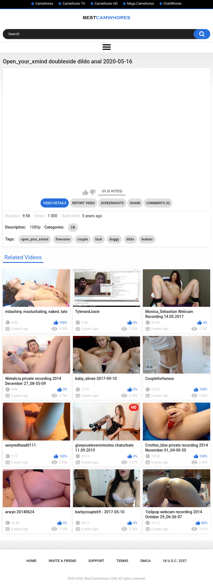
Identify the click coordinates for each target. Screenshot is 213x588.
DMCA (145, 561)
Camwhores (44, 4)
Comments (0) (158, 203)
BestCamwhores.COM (100, 579)
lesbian (147, 239)
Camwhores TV (73, 4)
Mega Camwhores (140, 4)
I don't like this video (92, 192)
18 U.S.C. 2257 (175, 561)
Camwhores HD (106, 4)
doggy (114, 239)
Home (31, 561)
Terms (122, 561)
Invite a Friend (62, 561)
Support (96, 561)
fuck (98, 239)
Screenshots (112, 203)
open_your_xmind (34, 239)
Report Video (83, 203)
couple (82, 239)
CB (73, 227)
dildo (130, 239)
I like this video (85, 192)
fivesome (63, 239)
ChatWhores (172, 4)
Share (135, 203)
